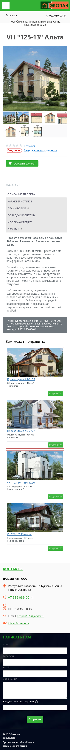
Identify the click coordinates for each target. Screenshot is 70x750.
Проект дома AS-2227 (21, 431)
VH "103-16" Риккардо (21, 482)
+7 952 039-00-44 (56, 15)
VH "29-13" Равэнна (19, 534)
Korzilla (23, 745)
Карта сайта (9, 737)
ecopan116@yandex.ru (30, 616)
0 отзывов (29, 146)
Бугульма (11, 15)
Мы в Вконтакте (18, 623)
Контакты (13, 569)
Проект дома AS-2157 (21, 379)
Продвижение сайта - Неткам (18, 742)
